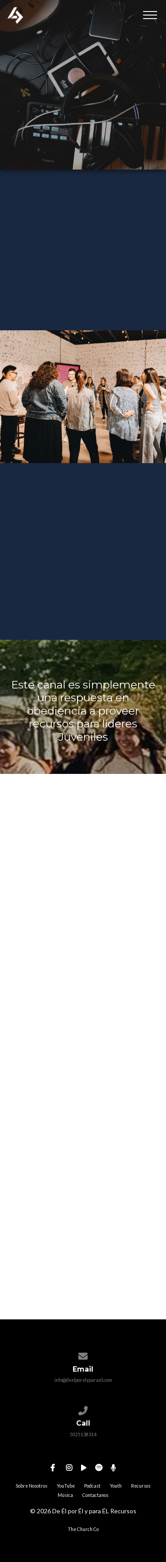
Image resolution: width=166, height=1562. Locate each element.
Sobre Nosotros (31, 1486)
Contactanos (95, 1495)
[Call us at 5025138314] (83, 1408)
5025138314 (83, 1434)
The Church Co (83, 1529)
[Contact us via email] (83, 1354)
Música (65, 1495)
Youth (116, 1486)
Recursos (141, 1486)
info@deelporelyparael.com (83, 1380)
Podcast (92, 1486)
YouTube (66, 1486)
